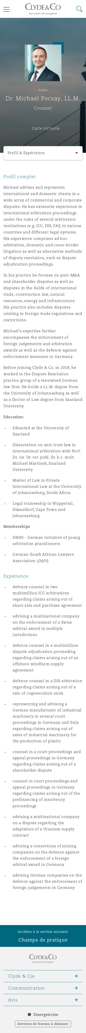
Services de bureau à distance (43, 1024)
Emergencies (45, 1014)
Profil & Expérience (26, 152)
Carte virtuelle (46, 128)
